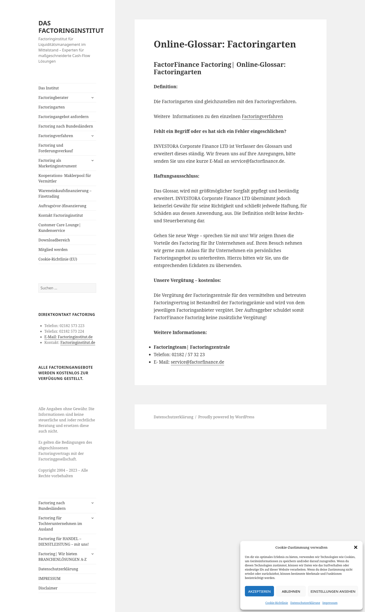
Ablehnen (291, 591)
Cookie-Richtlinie (276, 603)
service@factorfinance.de (197, 362)
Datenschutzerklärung (305, 603)
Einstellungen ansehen (333, 591)
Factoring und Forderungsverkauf (55, 148)
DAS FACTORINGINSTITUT (71, 27)
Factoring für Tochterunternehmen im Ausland (60, 523)
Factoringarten (51, 107)
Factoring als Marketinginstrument (57, 163)
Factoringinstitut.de (77, 342)
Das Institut (48, 88)
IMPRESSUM (49, 578)
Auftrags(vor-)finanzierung (62, 205)
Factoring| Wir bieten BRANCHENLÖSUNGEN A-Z (62, 556)
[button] (355, 547)
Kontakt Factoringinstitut (60, 215)
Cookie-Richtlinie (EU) (57, 259)
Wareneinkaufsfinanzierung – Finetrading (64, 193)
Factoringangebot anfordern (63, 116)
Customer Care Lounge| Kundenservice (59, 227)
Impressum (330, 603)
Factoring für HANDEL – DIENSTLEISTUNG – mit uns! (63, 541)
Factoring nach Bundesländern (65, 126)
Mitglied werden (53, 249)
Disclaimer (47, 588)
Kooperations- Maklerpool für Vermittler (64, 178)
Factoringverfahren (55, 135)
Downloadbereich (54, 240)
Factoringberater (53, 97)
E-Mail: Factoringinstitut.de (68, 336)
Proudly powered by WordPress (226, 416)
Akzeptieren (259, 591)
